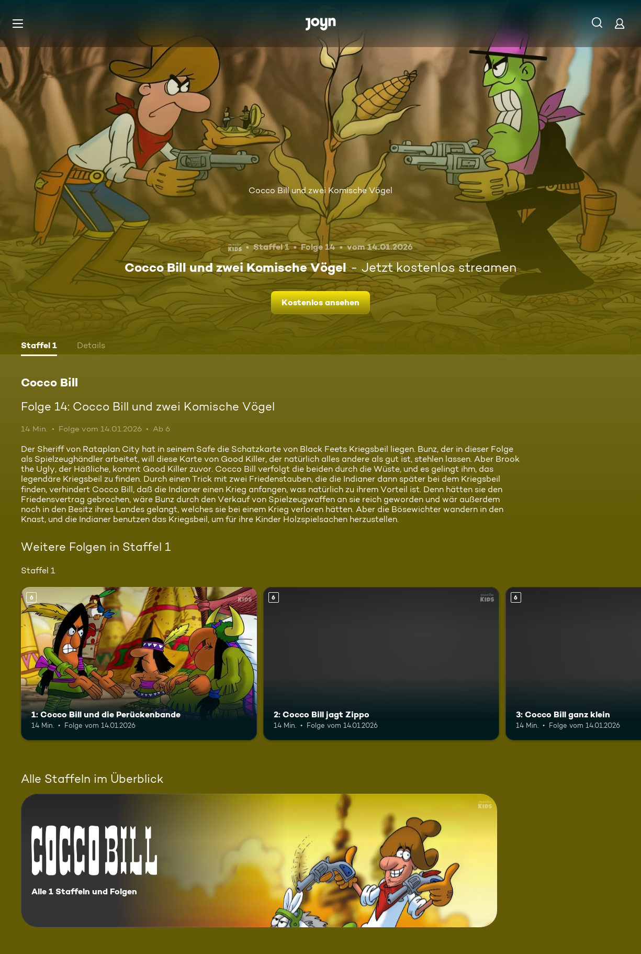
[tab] (39, 346)
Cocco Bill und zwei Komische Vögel (320, 190)
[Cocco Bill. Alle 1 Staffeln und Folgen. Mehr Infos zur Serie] (259, 860)
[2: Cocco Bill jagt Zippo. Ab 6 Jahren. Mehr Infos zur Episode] (381, 663)
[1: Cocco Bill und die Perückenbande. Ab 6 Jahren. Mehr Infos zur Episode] (139, 663)
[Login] (619, 23)
